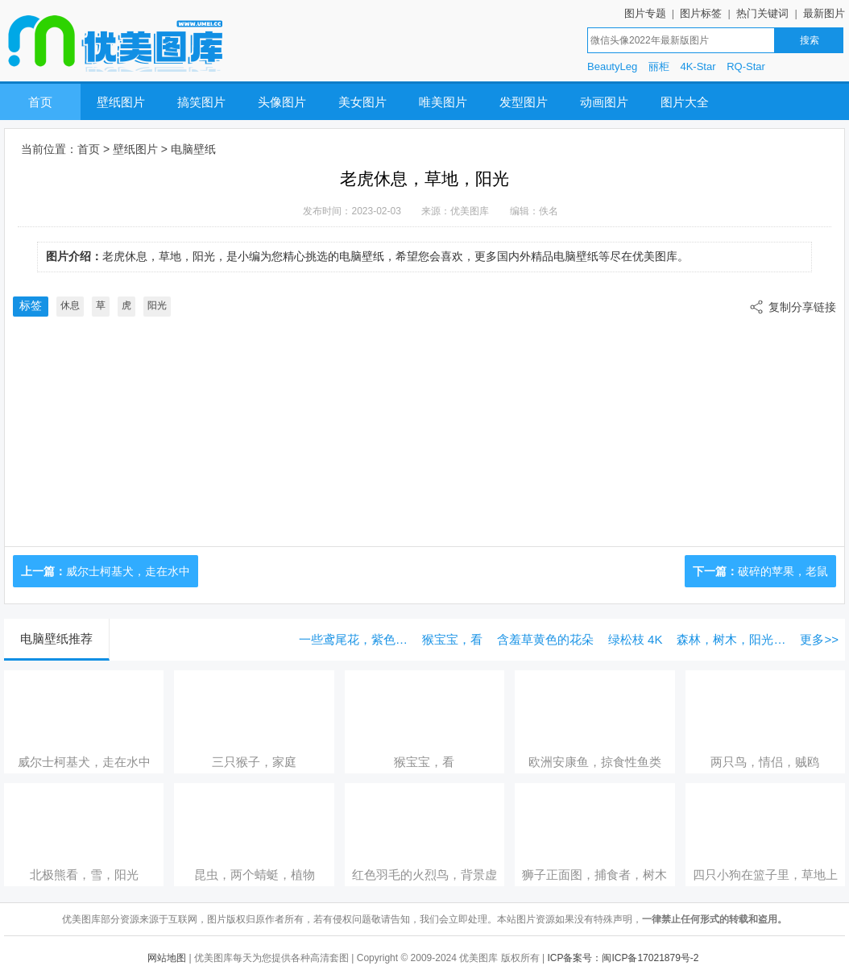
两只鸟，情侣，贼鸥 (764, 762)
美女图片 (362, 102)
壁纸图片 (121, 102)
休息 (70, 305)
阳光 (157, 305)
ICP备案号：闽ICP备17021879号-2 (622, 958)
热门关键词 (762, 13)
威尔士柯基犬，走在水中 (128, 571)
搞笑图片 (201, 102)
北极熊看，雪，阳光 (84, 874)
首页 (40, 102)
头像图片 (282, 102)
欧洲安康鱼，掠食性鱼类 (594, 762)
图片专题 (645, 13)
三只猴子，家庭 (254, 762)
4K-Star (697, 66)
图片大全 (685, 102)
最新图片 (824, 13)
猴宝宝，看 (452, 639)
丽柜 (658, 66)
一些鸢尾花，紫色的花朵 (356, 639)
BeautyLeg (612, 66)
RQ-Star (746, 66)
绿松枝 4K (635, 639)
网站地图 (166, 958)
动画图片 (604, 102)
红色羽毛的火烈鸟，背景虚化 (424, 875)
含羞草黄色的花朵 (545, 639)
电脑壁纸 (193, 149)
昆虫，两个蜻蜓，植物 (254, 874)
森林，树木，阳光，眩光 (734, 639)
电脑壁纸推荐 (56, 638)
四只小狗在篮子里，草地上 (765, 874)
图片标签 (701, 13)
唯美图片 (443, 102)
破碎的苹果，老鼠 (783, 571)
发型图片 (523, 102)
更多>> (819, 639)
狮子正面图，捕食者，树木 (594, 874)
